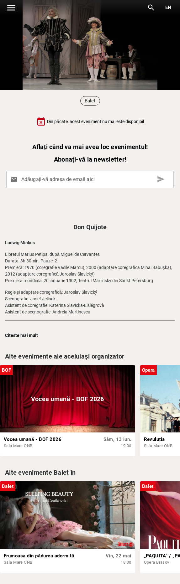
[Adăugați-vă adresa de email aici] (91, 179)
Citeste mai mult (21, 335)
